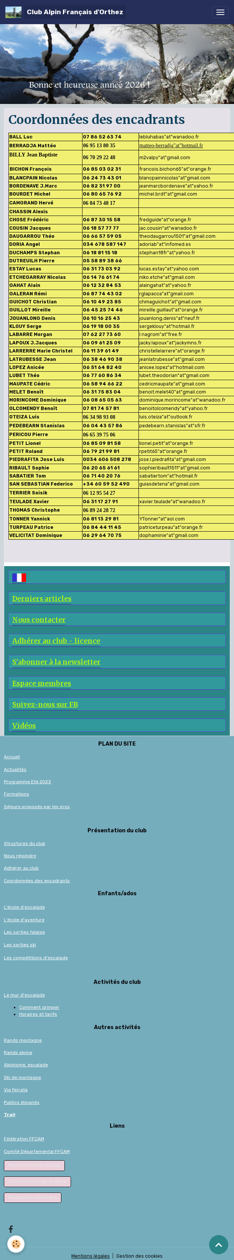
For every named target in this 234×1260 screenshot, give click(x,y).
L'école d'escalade (24, 907)
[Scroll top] (218, 1244)
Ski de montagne (22, 1077)
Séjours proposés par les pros (37, 806)
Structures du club (24, 843)
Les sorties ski (20, 944)
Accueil (12, 756)
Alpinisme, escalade (26, 1064)
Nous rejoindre (20, 855)
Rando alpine (18, 1052)
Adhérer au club (21, 868)
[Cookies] (16, 1244)
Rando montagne (23, 1040)
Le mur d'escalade (24, 995)
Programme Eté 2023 (27, 781)
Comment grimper (39, 1007)
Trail (9, 1114)
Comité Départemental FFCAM (37, 1151)
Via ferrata (16, 1089)
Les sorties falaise (24, 932)
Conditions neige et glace (37, 1181)
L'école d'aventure (24, 919)
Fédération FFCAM (24, 1138)
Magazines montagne (32, 1197)
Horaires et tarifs (38, 1014)
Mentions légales (90, 1256)
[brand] (65, 12)
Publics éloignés (22, 1102)
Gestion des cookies (139, 1256)
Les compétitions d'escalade (36, 957)
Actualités (15, 769)
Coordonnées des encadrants (37, 880)
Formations (16, 794)
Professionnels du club (34, 1165)
